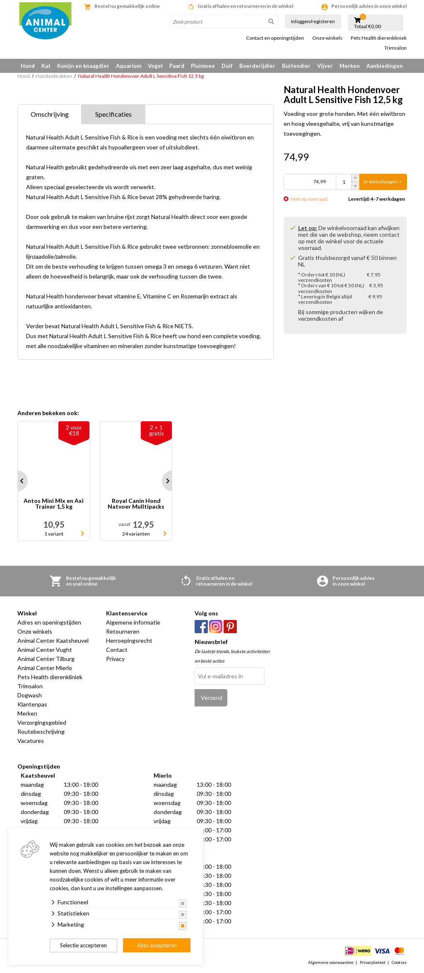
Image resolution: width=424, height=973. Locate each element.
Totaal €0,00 (367, 26)
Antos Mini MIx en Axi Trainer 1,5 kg (54, 504)
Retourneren (123, 631)
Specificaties (113, 114)
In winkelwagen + (383, 182)
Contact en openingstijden (275, 38)
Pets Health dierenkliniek (379, 38)
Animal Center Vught (44, 649)
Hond (28, 65)
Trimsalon (395, 48)
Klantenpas (32, 704)
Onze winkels (327, 38)
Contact (117, 649)
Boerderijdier (257, 65)
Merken (350, 65)
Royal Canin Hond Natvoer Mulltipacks (136, 504)
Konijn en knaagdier (83, 65)
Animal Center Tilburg (46, 658)
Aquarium (128, 65)
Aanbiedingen (384, 65)
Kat (46, 65)
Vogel (155, 65)
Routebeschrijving (41, 731)
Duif (227, 65)
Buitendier (296, 65)
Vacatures (30, 740)
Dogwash (29, 695)
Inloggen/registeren (313, 21)
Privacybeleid (372, 962)
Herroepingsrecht (129, 640)
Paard (176, 65)
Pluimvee (203, 65)
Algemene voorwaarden (331, 962)
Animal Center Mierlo (44, 667)
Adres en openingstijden (49, 622)
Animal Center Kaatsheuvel (53, 640)
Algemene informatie (133, 622)
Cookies (399, 962)
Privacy (115, 658)
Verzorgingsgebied (41, 722)
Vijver (325, 65)
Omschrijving (50, 114)
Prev (17, 481)
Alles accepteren (157, 945)
